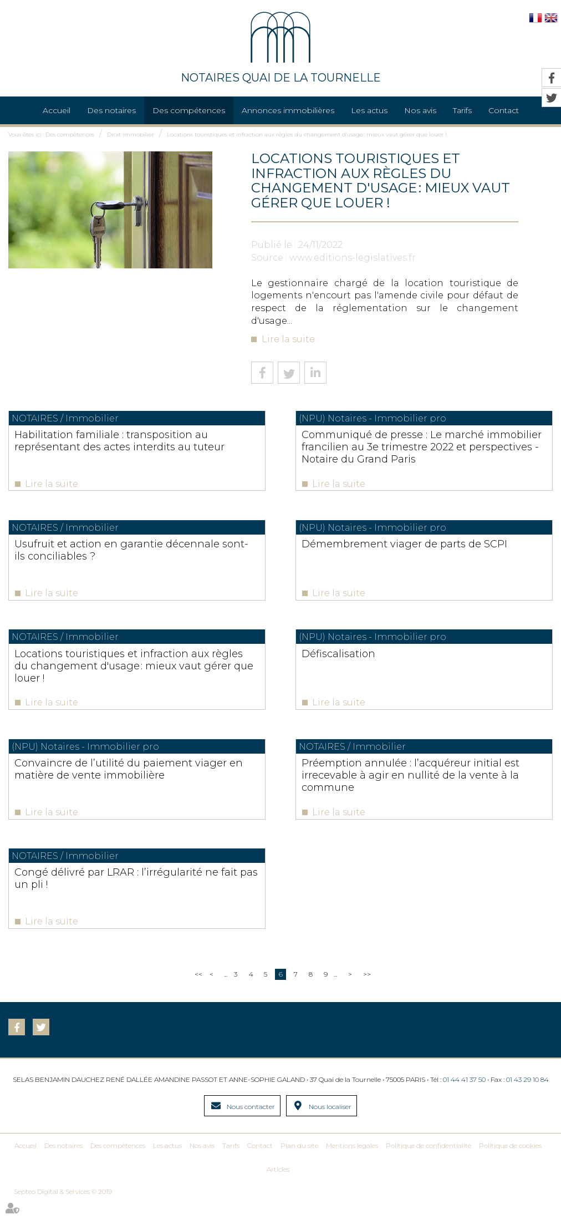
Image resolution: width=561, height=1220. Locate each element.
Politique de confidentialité (428, 1164)
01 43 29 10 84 (527, 1098)
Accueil (56, 110)
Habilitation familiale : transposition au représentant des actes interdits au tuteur (103, 447)
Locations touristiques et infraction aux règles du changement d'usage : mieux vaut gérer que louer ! (307, 134)
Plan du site (299, 1164)
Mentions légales (352, 1164)
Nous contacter (251, 1125)
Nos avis (420, 110)
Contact (260, 1164)
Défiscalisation (396, 660)
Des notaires (111, 110)
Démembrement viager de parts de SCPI (449, 553)
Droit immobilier (130, 134)
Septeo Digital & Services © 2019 (63, 1210)
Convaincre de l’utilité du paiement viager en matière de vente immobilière (103, 785)
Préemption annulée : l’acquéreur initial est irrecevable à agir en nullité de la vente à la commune (452, 785)
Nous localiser (330, 1125)
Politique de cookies (510, 1164)
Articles (278, 1187)
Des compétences (188, 110)
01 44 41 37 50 (464, 1098)
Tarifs (462, 110)
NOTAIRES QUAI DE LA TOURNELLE (281, 47)
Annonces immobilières (288, 110)
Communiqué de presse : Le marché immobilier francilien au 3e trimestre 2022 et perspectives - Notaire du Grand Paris (451, 453)
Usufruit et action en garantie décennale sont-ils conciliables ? (96, 553)
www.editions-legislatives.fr (352, 257)
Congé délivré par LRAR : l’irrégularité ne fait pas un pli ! (90, 893)
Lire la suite (288, 339)
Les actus (369, 110)
